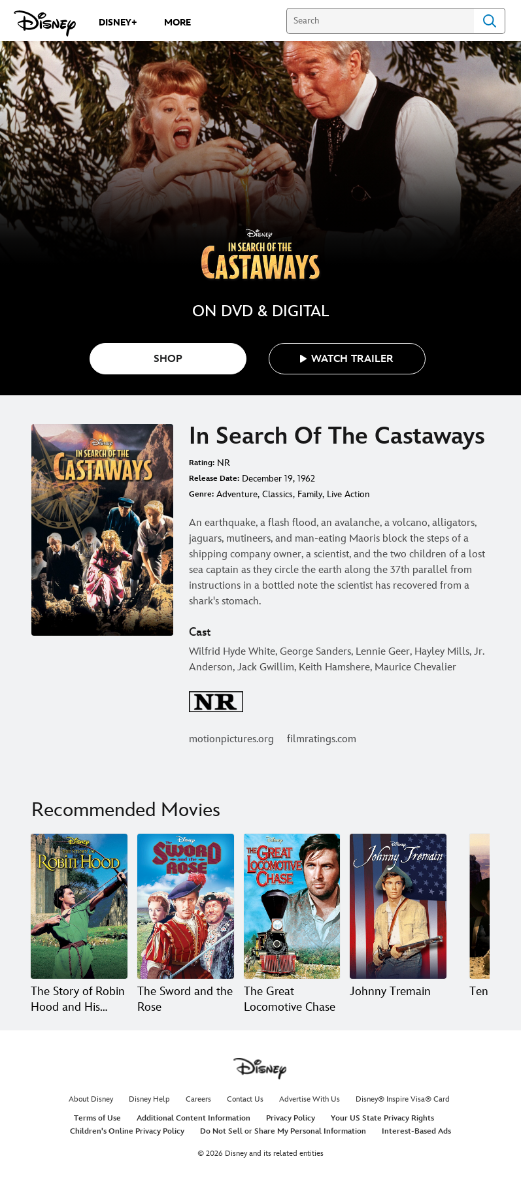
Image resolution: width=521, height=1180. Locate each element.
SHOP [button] (168, 359)
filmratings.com (321, 739)
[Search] (380, 21)
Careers (198, 1099)
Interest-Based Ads (416, 1131)
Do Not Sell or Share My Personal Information (283, 1131)
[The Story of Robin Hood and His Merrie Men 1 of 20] (79, 906)
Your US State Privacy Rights (382, 1118)
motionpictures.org (231, 739)
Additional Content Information (193, 1118)
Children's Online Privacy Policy (127, 1131)
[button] (347, 358)
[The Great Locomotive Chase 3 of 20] (292, 906)
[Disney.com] (45, 23)
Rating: (201, 463)
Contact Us (245, 1099)
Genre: (201, 494)
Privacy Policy (290, 1118)
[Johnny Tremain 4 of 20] (398, 906)
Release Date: (214, 478)
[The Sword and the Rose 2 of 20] (185, 906)
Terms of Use (97, 1118)
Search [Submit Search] (489, 21)
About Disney (91, 1099)
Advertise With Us (309, 1099)
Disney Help (149, 1099)
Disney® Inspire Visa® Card (403, 1099)
